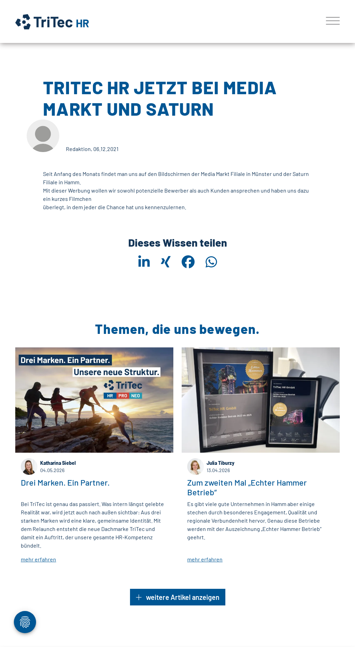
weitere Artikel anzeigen (177, 597)
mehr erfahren (38, 559)
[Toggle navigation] (330, 21)
